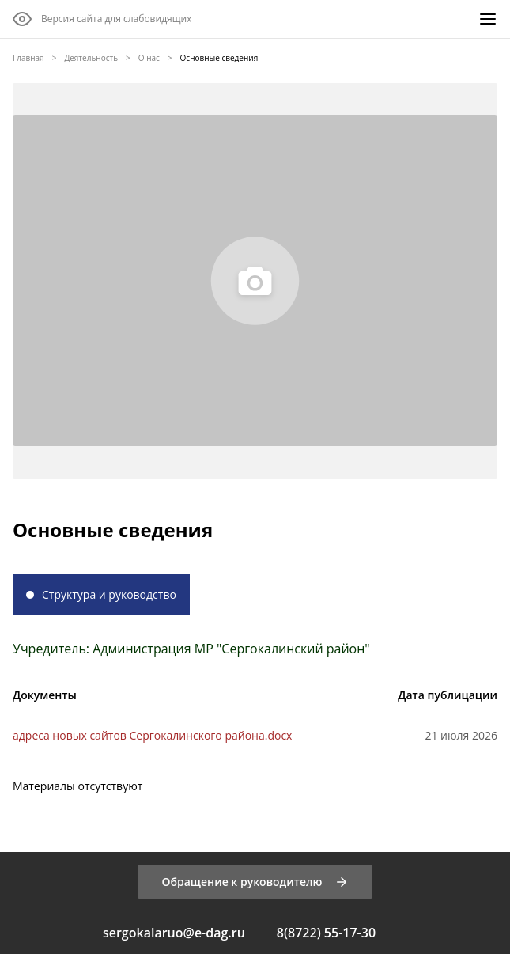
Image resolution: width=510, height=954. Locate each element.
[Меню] (487, 18)
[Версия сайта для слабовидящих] (102, 18)
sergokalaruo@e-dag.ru (174, 932)
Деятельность (91, 57)
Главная (28, 57)
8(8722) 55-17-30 (326, 932)
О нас (149, 57)
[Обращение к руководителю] (255, 882)
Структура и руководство (109, 594)
